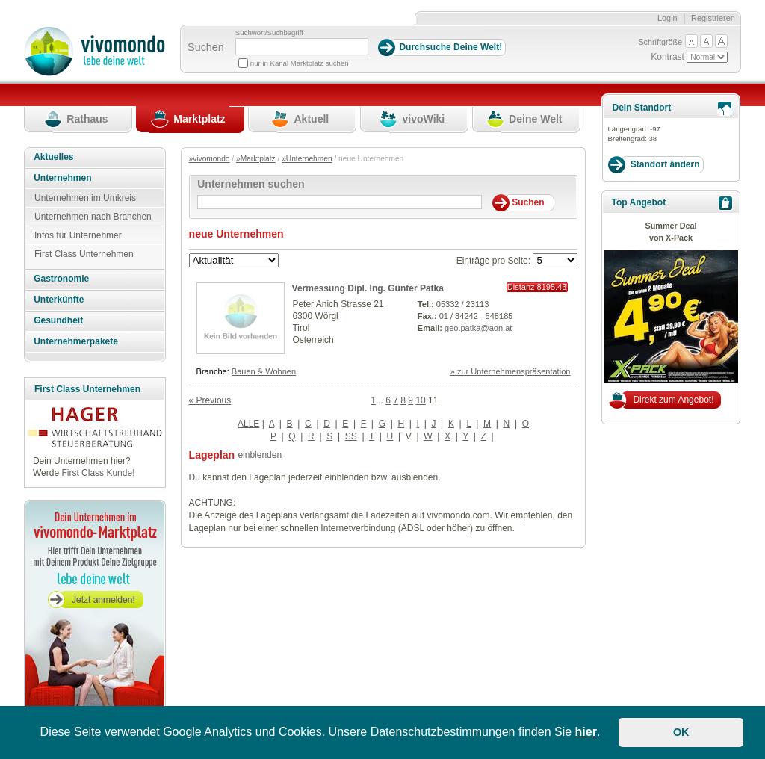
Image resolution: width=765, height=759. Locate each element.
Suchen (206, 47)
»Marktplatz (256, 159)
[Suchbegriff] (301, 46)
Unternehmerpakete (76, 341)
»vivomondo (209, 159)
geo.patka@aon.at (478, 327)
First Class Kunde (96, 473)
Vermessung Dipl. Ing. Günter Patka (368, 288)
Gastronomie (61, 278)
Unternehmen (62, 178)
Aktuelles (53, 157)
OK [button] (681, 732)
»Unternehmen (307, 159)
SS (351, 436)
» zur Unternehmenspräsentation (510, 371)
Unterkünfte (59, 299)
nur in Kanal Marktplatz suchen (299, 63)
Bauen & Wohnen (264, 371)
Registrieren (713, 17)
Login (667, 17)
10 (420, 400)
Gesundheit (58, 320)
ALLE (248, 423)
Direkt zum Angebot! (673, 399)
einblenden (260, 455)
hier (586, 731)
